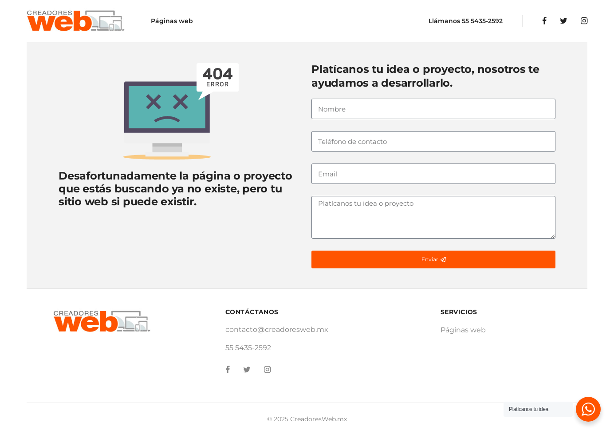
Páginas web (172, 21)
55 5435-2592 (482, 21)
